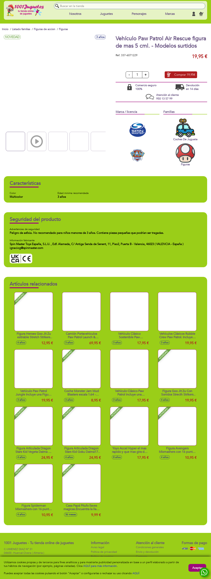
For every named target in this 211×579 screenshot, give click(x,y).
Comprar (184, 75)
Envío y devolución (147, 552)
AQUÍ (135, 573)
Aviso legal (97, 547)
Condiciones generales (150, 547)
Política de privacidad (104, 552)
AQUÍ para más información (100, 566)
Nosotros (75, 14)
